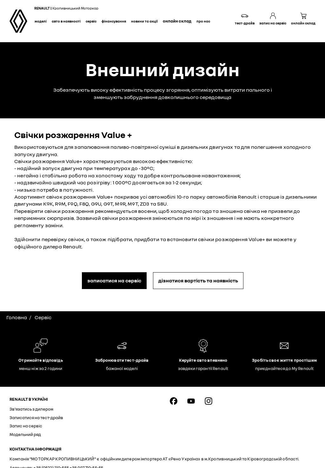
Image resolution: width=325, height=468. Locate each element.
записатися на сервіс (114, 280)
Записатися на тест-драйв (36, 417)
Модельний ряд (25, 434)
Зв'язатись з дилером (31, 409)
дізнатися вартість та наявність (198, 280)
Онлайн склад (177, 20)
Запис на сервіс (26, 425)
